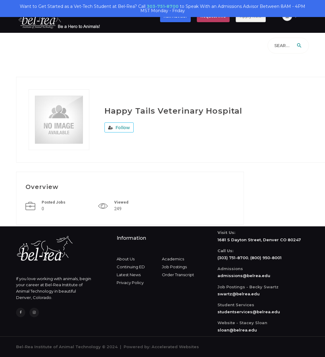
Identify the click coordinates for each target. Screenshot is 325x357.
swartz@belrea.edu (238, 293)
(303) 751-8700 (232, 257)
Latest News (129, 274)
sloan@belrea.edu (237, 330)
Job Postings (174, 266)
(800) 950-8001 (266, 257)
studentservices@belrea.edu (248, 311)
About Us (126, 258)
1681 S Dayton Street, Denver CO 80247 (259, 239)
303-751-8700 (163, 6)
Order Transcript (178, 274)
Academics (173, 258)
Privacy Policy (130, 282)
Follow (119, 127)
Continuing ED (131, 266)
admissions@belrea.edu (243, 275)
